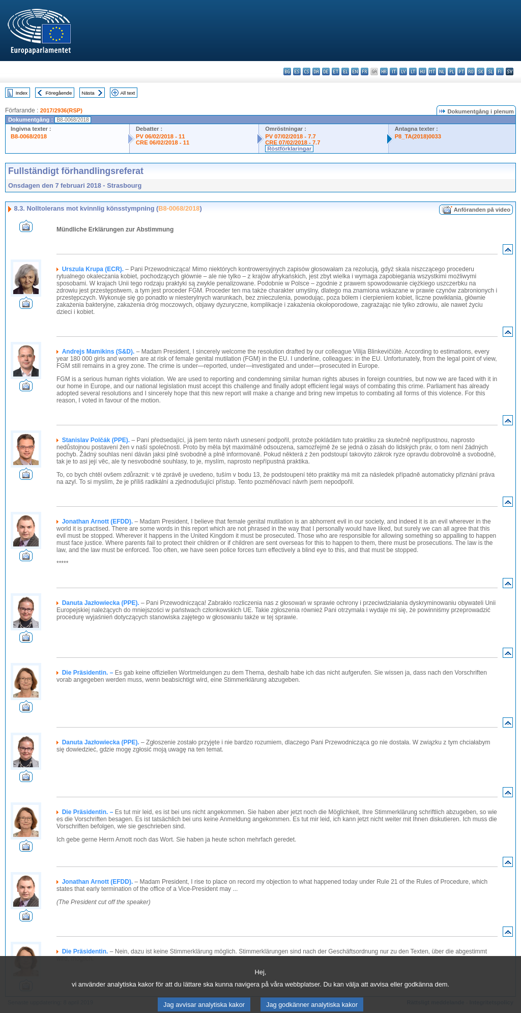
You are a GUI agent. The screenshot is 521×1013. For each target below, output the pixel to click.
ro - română (471, 71)
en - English (355, 71)
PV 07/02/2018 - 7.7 (290, 136)
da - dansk (316, 71)
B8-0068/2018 (29, 136)
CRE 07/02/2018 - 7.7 (292, 142)
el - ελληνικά (345, 71)
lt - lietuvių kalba (413, 71)
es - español (297, 71)
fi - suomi (500, 71)
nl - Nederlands (442, 71)
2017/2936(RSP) (61, 110)
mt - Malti (432, 71)
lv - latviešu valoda (403, 71)
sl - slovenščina (490, 71)
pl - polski (451, 71)
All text (127, 93)
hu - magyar (422, 71)
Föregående (59, 93)
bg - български (287, 71)
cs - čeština (306, 71)
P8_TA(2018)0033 (418, 136)
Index (21, 93)
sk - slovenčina (480, 71)
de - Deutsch (326, 71)
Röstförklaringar (289, 149)
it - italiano (393, 71)
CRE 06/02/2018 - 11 (162, 142)
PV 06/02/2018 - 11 (160, 136)
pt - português (461, 71)
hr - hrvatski (384, 71)
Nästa (88, 93)
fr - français (364, 71)
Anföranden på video (482, 210)
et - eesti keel (335, 71)
